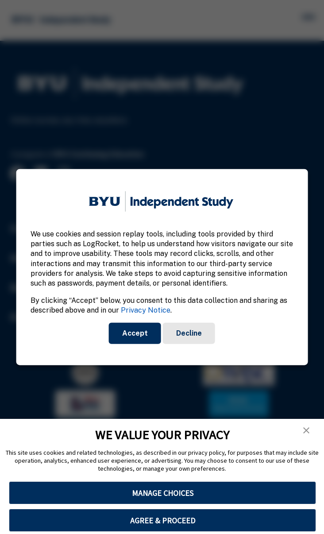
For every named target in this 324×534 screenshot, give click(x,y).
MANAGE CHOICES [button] (162, 493)
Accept (135, 333)
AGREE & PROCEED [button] (162, 520)
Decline (189, 333)
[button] (306, 430)
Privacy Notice (145, 310)
